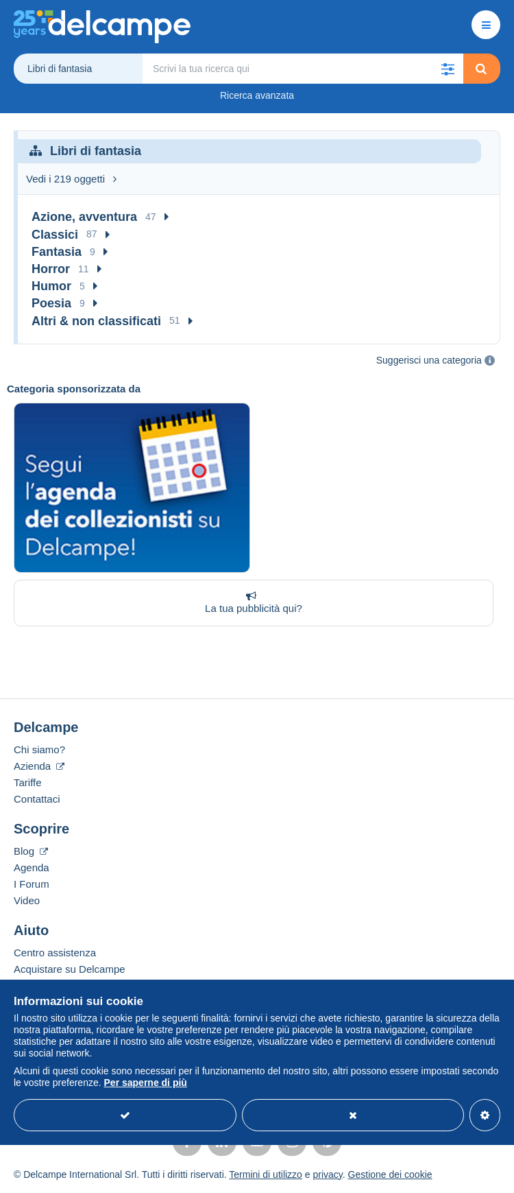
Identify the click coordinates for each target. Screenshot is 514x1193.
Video (27, 900)
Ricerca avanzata (257, 95)
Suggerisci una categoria (429, 360)
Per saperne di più (145, 1082)
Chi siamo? (39, 749)
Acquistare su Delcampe (69, 969)
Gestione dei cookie (390, 1174)
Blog (31, 851)
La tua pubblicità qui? (251, 602)
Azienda (39, 766)
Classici (55, 234)
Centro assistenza (55, 952)
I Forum (31, 884)
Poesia (51, 303)
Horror (51, 269)
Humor (51, 286)
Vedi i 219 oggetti (71, 179)
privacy (327, 1174)
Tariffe (28, 782)
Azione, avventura (84, 217)
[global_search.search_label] (303, 69)
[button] (448, 69)
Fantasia (57, 252)
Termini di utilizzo (265, 1174)
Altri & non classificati (96, 321)
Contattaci (37, 799)
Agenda (31, 867)
